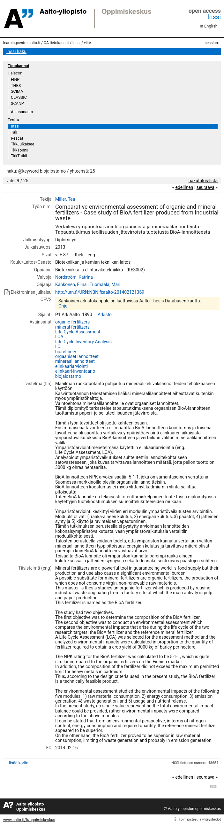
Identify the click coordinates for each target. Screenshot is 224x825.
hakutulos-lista (203, 180)
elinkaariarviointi (71, 366)
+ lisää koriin (17, 762)
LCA (59, 336)
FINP (15, 79)
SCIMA (17, 91)
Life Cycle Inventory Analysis (83, 341)
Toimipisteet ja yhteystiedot (200, 819)
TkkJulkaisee (22, 144)
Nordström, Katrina (74, 277)
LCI (58, 346)
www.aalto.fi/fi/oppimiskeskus (29, 820)
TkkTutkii (19, 155)
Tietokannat (18, 65)
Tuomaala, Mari (105, 284)
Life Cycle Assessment (77, 331)
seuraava (205, 187)
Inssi (214, 17)
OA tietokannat (56, 43)
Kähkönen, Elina (70, 284)
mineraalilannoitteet (75, 361)
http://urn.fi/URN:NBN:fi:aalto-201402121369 (99, 292)
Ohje (62, 305)
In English (209, 26)
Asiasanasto (22, 111)
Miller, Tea (65, 199)
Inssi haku (16, 51)
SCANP (17, 103)
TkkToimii (19, 150)
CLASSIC (19, 97)
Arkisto (105, 314)
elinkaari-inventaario (75, 371)
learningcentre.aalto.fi (21, 43)
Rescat (17, 138)
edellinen (184, 187)
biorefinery (65, 351)
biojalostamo (68, 376)
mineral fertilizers (72, 327)
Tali (14, 132)
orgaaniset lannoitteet (77, 356)
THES (16, 85)
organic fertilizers (72, 321)
